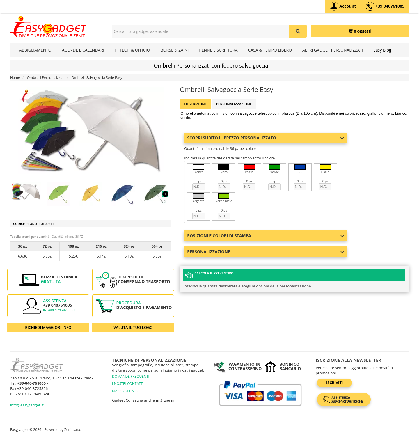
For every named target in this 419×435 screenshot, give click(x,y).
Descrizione (195, 104)
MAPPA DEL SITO (125, 390)
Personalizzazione (234, 104)
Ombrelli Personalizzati (46, 77)
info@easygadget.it (59, 310)
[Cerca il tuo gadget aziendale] (298, 31)
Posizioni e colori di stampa (265, 235)
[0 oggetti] (360, 31)
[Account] (343, 6)
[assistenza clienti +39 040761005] (385, 6)
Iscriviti (334, 382)
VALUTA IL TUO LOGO (133, 327)
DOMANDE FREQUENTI (130, 376)
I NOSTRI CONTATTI (128, 383)
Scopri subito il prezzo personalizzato (265, 138)
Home (15, 77)
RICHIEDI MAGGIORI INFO (48, 327)
